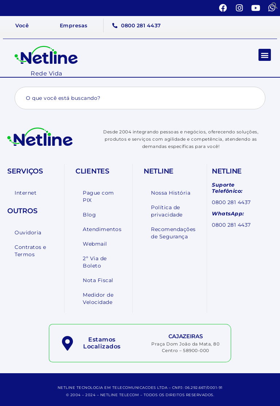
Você (22, 25)
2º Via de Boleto (95, 262)
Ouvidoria (28, 232)
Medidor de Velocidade (98, 298)
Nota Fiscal (98, 280)
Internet (25, 193)
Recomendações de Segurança (173, 233)
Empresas (74, 25)
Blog (89, 214)
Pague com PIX (98, 196)
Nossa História (170, 193)
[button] (274, 5)
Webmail (95, 244)
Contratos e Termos (30, 251)
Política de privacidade (167, 211)
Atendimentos (102, 229)
